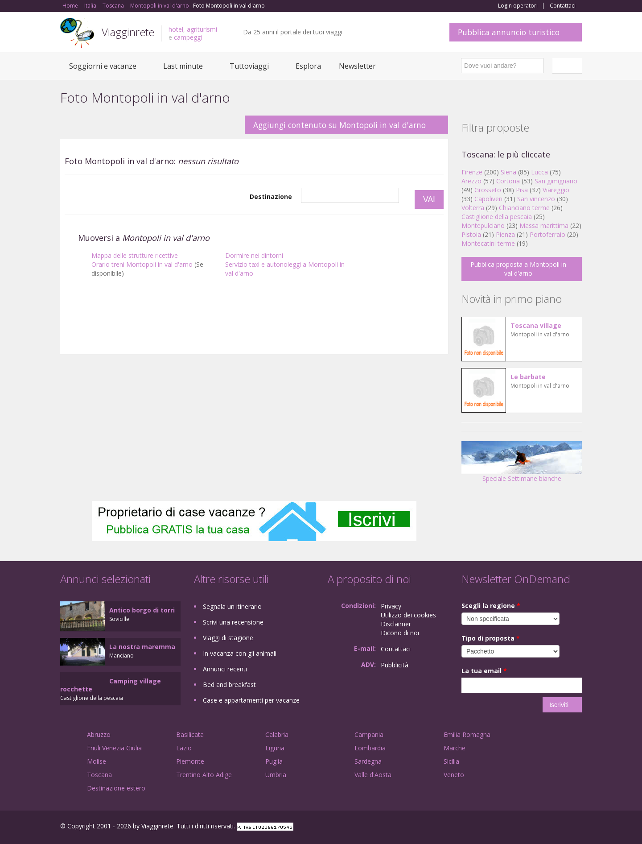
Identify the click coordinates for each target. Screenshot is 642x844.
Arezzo (471, 181)
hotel (176, 29)
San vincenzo (536, 198)
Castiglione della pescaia (496, 216)
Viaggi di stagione (228, 637)
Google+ (534, 827)
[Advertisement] (254, 340)
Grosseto (487, 190)
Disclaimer (396, 624)
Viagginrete (128, 32)
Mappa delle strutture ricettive (134, 255)
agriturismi (202, 29)
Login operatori (518, 6)
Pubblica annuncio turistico (509, 32)
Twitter (556, 827)
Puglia (274, 761)
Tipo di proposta (490, 638)
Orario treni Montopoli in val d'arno (142, 264)
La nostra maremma (142, 646)
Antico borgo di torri (142, 610)
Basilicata (190, 734)
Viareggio (556, 190)
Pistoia (471, 234)
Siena (508, 172)
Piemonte (190, 761)
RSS (577, 827)
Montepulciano (483, 225)
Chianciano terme (524, 207)
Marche (454, 748)
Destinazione (271, 196)
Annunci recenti (225, 669)
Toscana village (535, 325)
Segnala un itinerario (232, 606)
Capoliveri (488, 198)
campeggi (188, 37)
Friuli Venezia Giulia (114, 748)
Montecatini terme (488, 243)
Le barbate (528, 376)
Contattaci (563, 6)
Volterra (472, 207)
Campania (368, 734)
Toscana (99, 774)
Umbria (275, 774)
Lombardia (370, 748)
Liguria (274, 748)
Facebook (514, 827)
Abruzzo (99, 734)
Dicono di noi (400, 633)
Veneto (454, 774)
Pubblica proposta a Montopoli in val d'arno (518, 268)
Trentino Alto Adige (204, 774)
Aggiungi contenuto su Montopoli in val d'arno (339, 125)
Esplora (308, 66)
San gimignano (556, 181)
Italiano (568, 65)
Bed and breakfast (229, 684)
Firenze (471, 172)
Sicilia (451, 761)
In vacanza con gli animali (239, 653)
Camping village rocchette (110, 685)
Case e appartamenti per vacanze (251, 700)
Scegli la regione (490, 605)
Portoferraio (547, 234)
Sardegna (368, 761)
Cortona (508, 181)
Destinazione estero (116, 788)
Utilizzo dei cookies (408, 615)
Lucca (539, 172)
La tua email (484, 670)
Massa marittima (543, 225)
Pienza (505, 234)
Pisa (522, 190)
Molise (96, 761)
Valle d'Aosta (372, 774)
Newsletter (357, 66)
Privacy (391, 606)
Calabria (276, 734)
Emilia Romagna (467, 734)
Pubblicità (394, 665)
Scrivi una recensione (233, 622)
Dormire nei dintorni (254, 255)
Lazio (184, 748)
